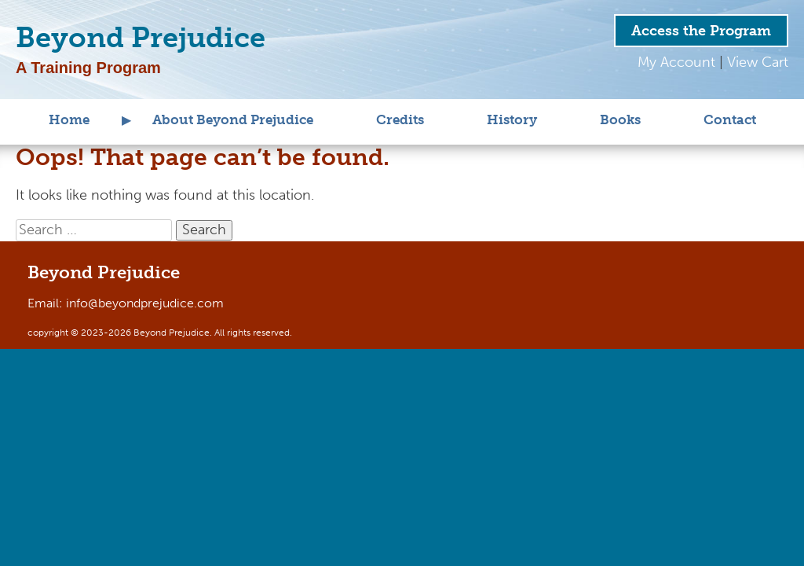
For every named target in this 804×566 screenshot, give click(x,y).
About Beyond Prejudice (232, 119)
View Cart (757, 62)
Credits (400, 119)
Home (69, 119)
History (512, 119)
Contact (730, 119)
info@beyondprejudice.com (145, 303)
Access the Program (701, 30)
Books (620, 119)
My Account (676, 62)
